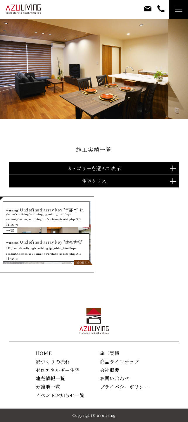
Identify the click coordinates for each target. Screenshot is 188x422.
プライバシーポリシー (124, 386)
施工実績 (110, 353)
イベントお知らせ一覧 (60, 395)
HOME (44, 353)
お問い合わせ (115, 378)
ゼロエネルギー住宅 (58, 370)
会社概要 (110, 370)
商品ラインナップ (119, 361)
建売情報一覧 (50, 378)
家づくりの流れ (53, 361)
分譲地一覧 (48, 386)
